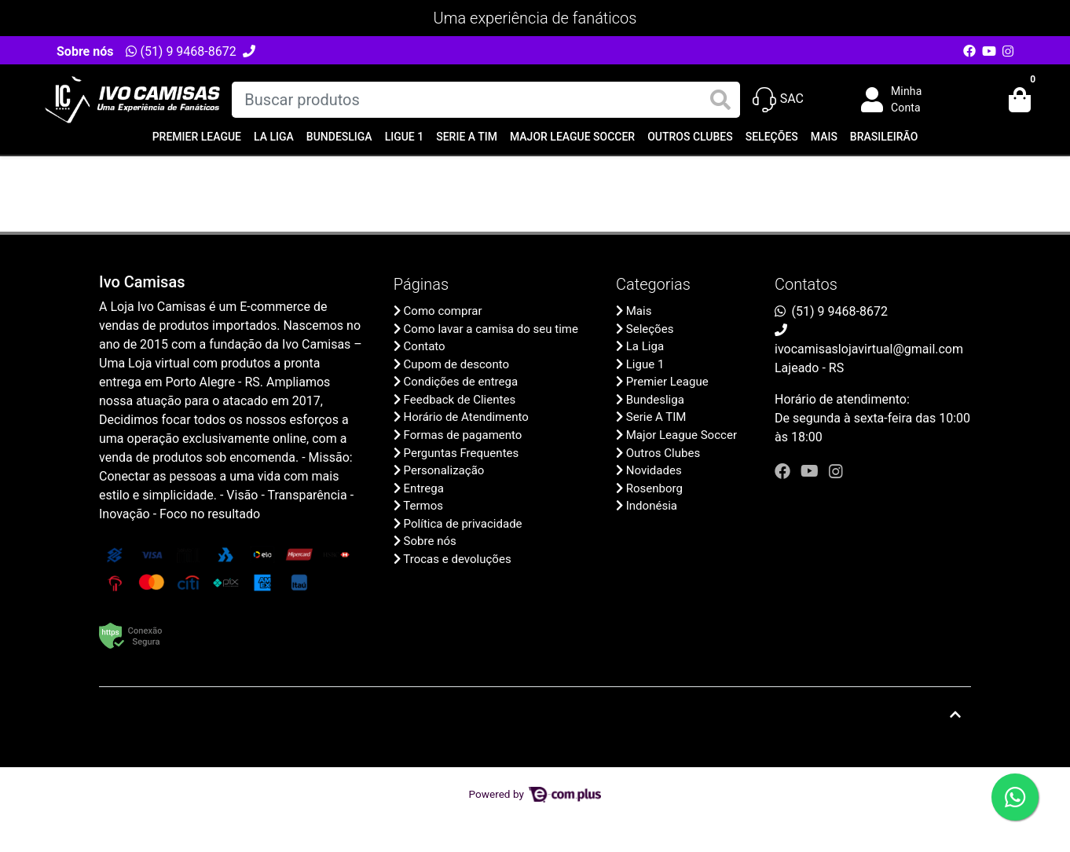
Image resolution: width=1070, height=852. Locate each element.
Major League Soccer (572, 136)
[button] (902, 99)
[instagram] (836, 471)
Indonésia (651, 506)
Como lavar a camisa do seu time (491, 329)
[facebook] (784, 471)
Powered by (535, 794)
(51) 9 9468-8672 (181, 51)
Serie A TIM (466, 136)
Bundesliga (339, 136)
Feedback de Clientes (460, 400)
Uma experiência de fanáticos (535, 18)
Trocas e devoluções (457, 559)
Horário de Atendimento (466, 417)
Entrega (424, 488)
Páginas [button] (421, 284)
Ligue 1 (404, 136)
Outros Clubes (690, 136)
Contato (424, 346)
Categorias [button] (653, 284)
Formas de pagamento (463, 435)
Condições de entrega (461, 382)
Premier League (196, 136)
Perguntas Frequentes (461, 453)
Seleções (772, 136)
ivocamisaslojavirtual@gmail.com (869, 349)
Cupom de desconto (456, 364)
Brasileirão (884, 136)
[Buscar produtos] (485, 100)
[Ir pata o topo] (955, 715)
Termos (423, 506)
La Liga (274, 136)
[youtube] (812, 471)
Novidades (654, 470)
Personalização (444, 470)
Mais (824, 136)
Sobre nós (85, 51)
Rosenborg (654, 488)
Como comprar (443, 311)
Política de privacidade (463, 524)
